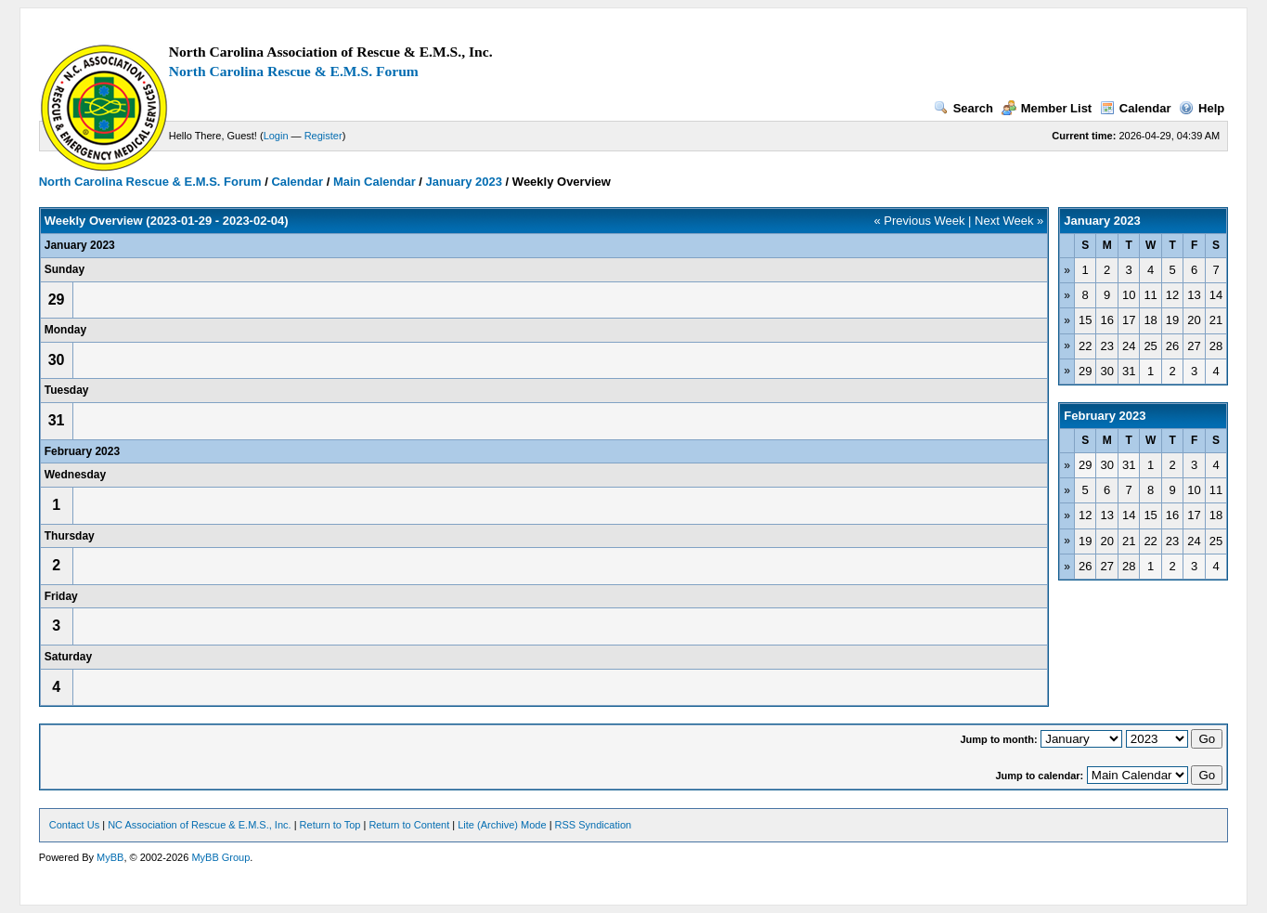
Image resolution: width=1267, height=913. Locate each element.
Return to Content (408, 824)
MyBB (110, 857)
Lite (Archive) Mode (502, 824)
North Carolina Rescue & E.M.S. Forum (294, 71)
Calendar (1135, 108)
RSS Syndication (593, 824)
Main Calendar (374, 182)
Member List (1047, 108)
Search (963, 108)
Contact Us (74, 824)
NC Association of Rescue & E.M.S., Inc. (199, 824)
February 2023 (1104, 416)
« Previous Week (918, 221)
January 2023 (464, 182)
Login (276, 135)
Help (1201, 108)
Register (323, 135)
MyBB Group (220, 857)
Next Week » (1009, 221)
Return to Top (330, 824)
